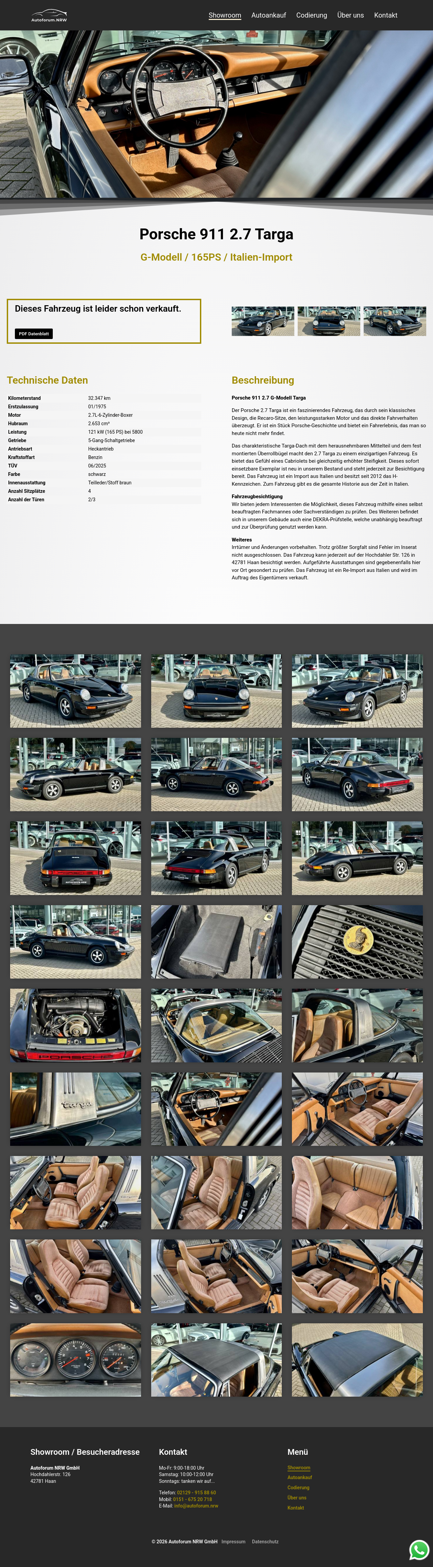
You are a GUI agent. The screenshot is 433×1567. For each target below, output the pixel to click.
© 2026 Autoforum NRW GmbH (185, 1541)
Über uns (350, 15)
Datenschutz (265, 1541)
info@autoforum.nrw (196, 1506)
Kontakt (385, 15)
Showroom (225, 15)
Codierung (311, 15)
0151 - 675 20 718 (192, 1499)
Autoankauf (268, 15)
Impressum (234, 1541)
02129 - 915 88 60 (196, 1492)
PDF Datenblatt (34, 333)
